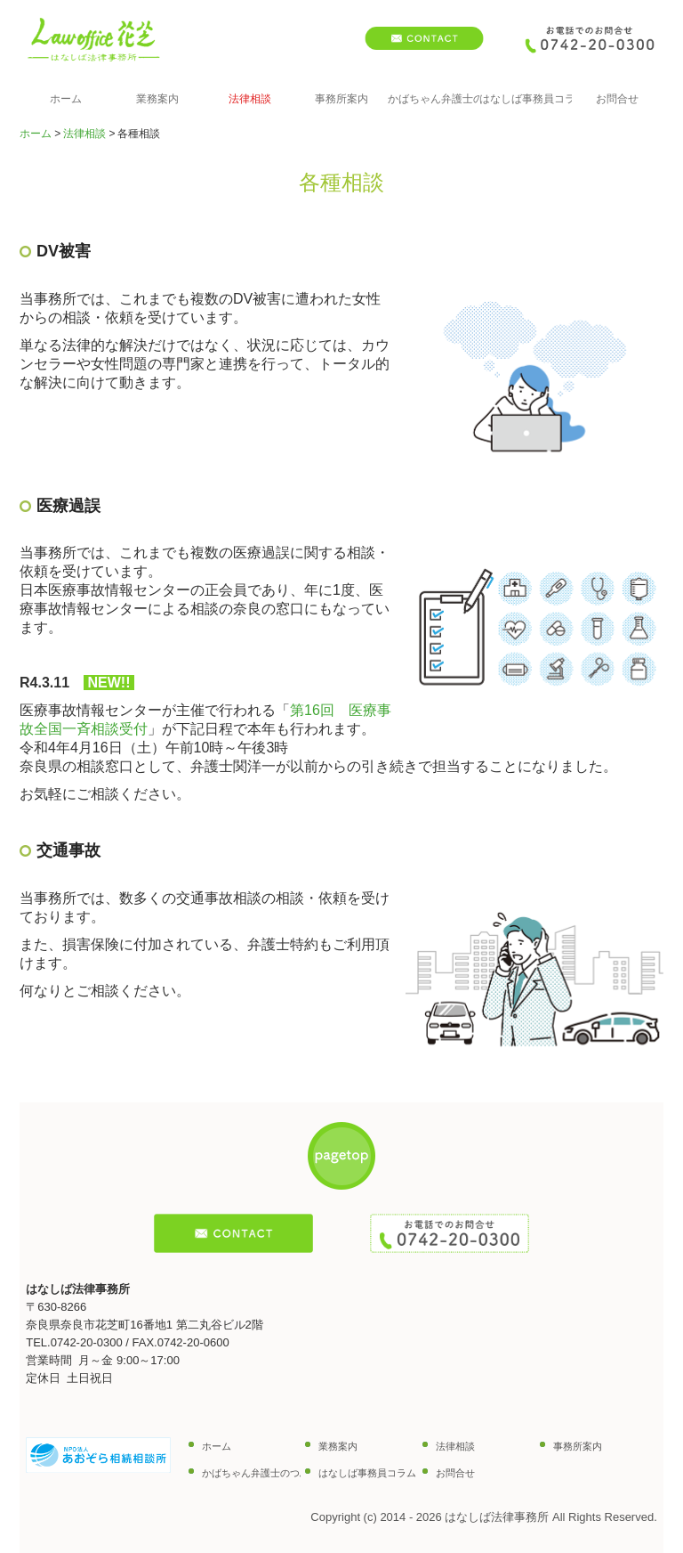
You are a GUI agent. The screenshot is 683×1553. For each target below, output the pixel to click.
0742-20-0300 (87, 1342)
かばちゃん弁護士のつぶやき (433, 99)
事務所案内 (341, 99)
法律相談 (250, 99)
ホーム (66, 99)
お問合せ (617, 99)
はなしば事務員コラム (525, 99)
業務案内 (157, 99)
